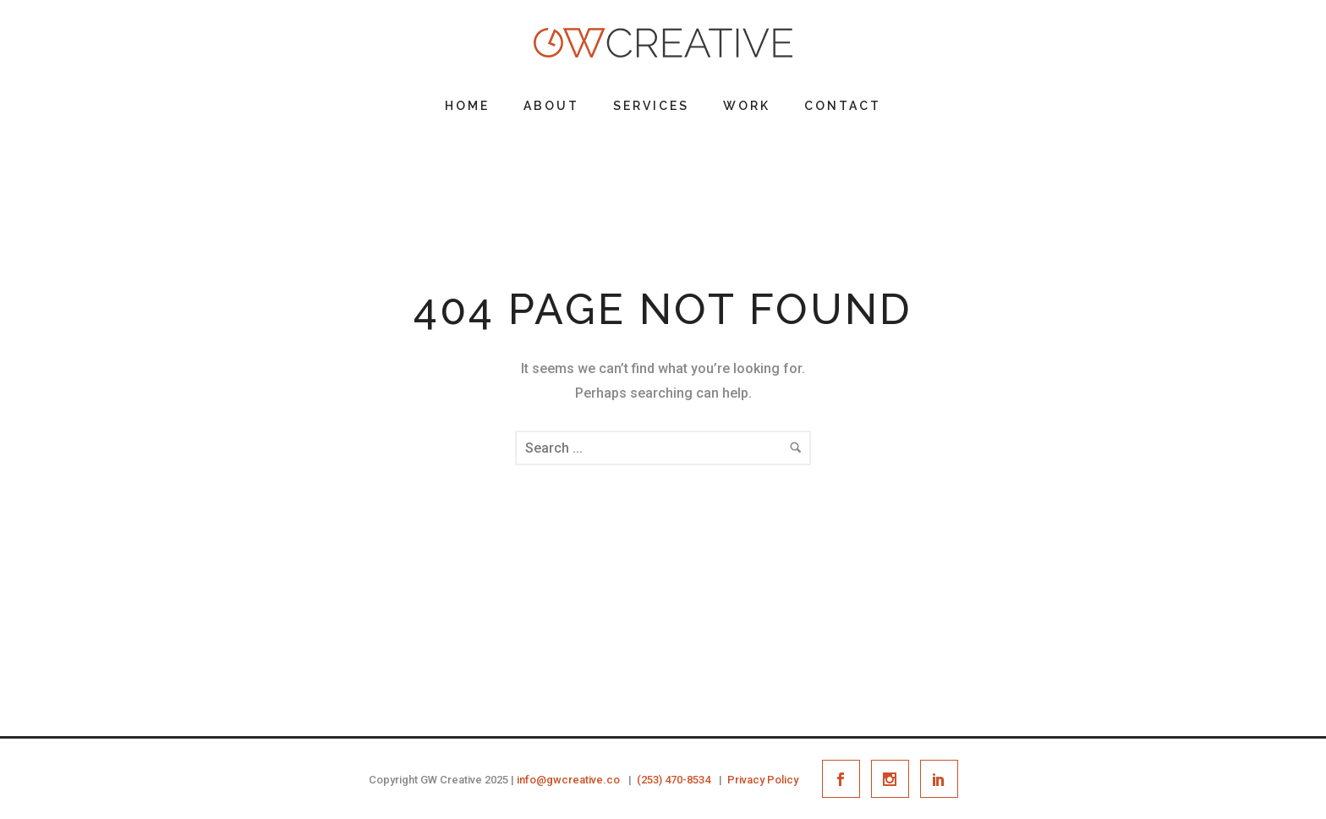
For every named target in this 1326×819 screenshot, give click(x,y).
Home (467, 106)
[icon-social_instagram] (894, 779)
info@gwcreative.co (568, 779)
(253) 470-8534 (673, 779)
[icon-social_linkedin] (939, 779)
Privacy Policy (762, 779)
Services (651, 106)
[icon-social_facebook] (845, 779)
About (551, 106)
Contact (842, 106)
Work (746, 106)
